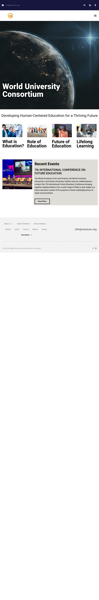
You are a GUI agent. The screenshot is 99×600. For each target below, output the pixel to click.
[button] (84, 5)
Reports (35, 229)
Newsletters (26, 235)
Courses (26, 229)
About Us (8, 224)
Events (17, 229)
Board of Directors (23, 224)
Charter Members (40, 224)
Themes (8, 229)
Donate (44, 229)
